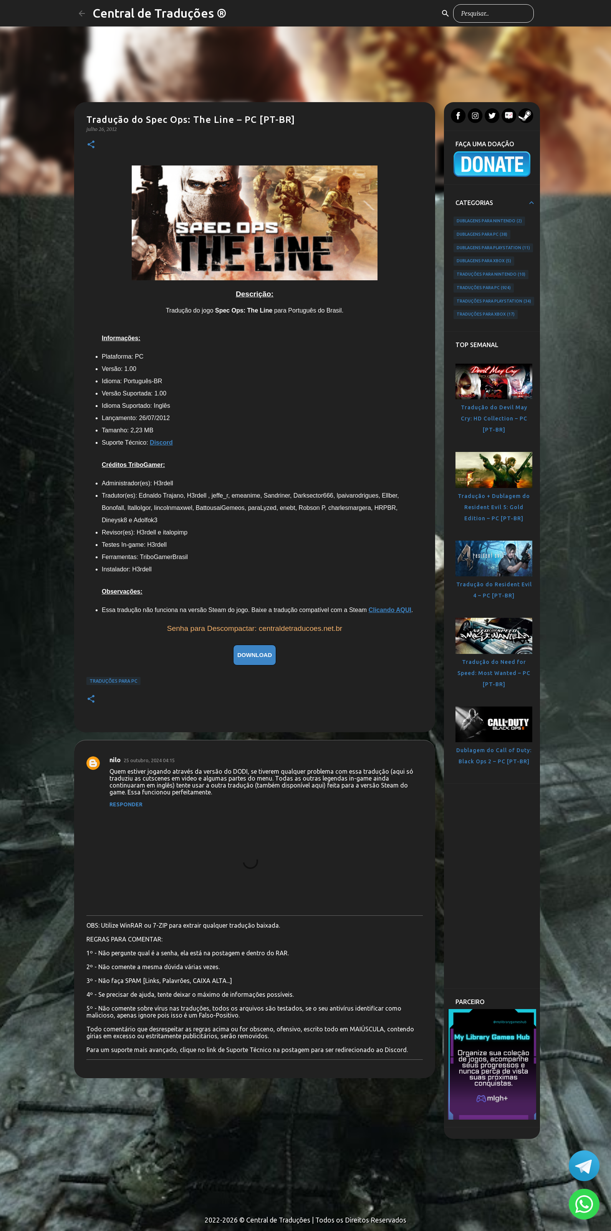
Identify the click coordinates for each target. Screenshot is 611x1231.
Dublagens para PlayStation (493, 248)
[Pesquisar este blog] (493, 13)
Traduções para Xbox (486, 314)
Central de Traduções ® (160, 13)
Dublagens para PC (482, 235)
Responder (125, 804)
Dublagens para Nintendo (489, 221)
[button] (91, 145)
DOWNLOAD (254, 655)
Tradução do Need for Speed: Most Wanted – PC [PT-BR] (493, 673)
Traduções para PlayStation (494, 301)
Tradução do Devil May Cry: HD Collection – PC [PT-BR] (494, 418)
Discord (161, 442)
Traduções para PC (113, 680)
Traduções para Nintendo (491, 274)
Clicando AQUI (390, 610)
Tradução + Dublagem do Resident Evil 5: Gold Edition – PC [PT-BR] (494, 507)
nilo (115, 759)
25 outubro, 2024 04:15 (149, 760)
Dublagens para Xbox (484, 261)
